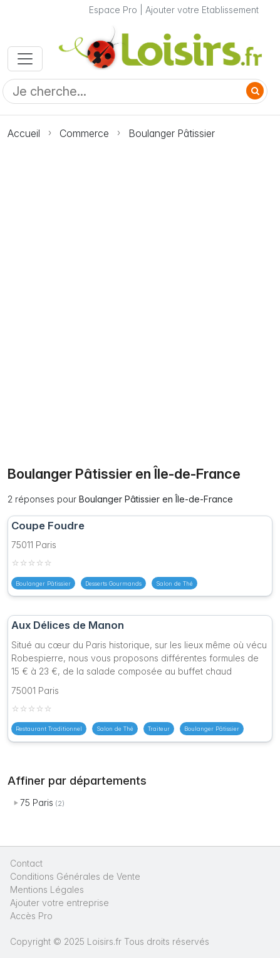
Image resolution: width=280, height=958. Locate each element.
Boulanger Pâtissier (171, 133)
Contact (26, 863)
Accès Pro (31, 915)
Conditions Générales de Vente (75, 876)
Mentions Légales (47, 889)
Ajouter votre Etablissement (202, 9)
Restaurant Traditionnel (49, 728)
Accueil (24, 133)
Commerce (84, 133)
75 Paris (36, 802)
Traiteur (159, 728)
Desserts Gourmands (113, 583)
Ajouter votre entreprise (60, 902)
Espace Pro (113, 9)
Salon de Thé (174, 583)
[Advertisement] (140, 296)
